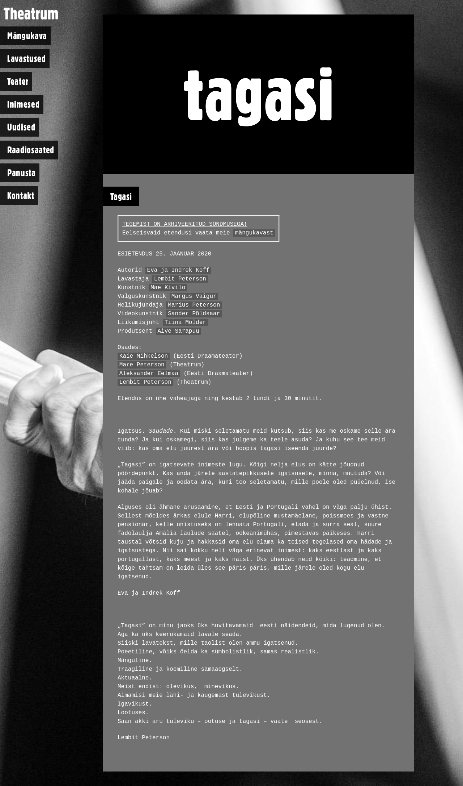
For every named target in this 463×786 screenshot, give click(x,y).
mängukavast (254, 233)
